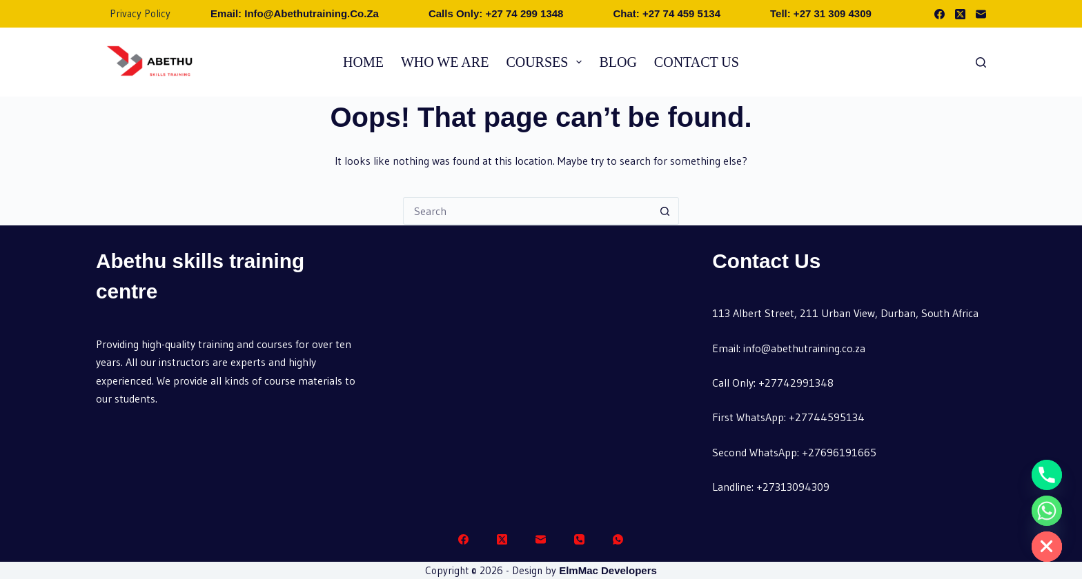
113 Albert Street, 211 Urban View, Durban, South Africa (845, 313)
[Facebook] (939, 14)
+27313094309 (792, 487)
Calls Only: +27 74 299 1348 (496, 13)
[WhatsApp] (618, 539)
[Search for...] (527, 211)
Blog (617, 62)
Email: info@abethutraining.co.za (294, 13)
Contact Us (696, 62)
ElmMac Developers (608, 570)
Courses (546, 62)
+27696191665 (839, 452)
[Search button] (665, 211)
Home (363, 62)
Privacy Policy (140, 13)
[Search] (981, 62)
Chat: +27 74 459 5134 (666, 13)
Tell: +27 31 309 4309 (821, 13)
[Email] (981, 14)
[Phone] (579, 539)
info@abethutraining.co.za (804, 348)
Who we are (445, 62)
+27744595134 (827, 417)
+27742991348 (796, 382)
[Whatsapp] (1047, 511)
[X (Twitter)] (960, 14)
